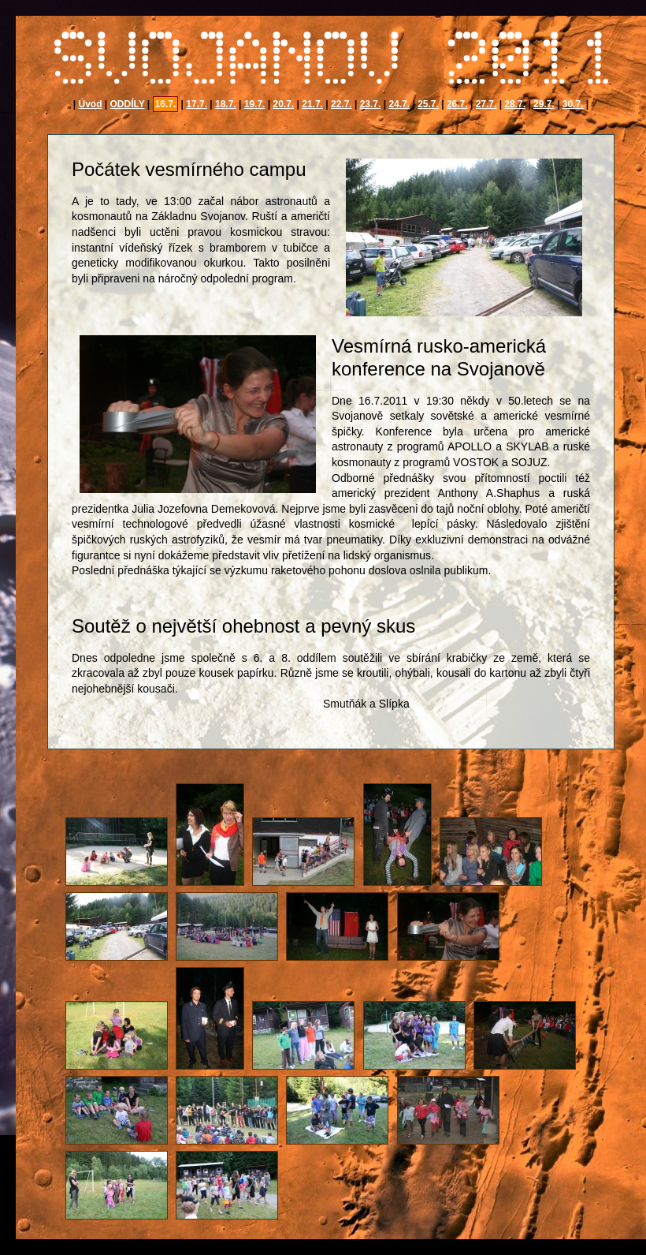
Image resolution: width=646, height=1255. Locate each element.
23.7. (370, 104)
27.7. (486, 104)
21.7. (312, 104)
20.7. (283, 104)
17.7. (196, 104)
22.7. (341, 104)
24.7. (399, 104)
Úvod (90, 104)
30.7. (573, 104)
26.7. (457, 104)
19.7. (254, 104)
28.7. (514, 104)
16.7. (165, 104)
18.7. (225, 104)
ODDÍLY (127, 104)
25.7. (428, 104)
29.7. (544, 104)
